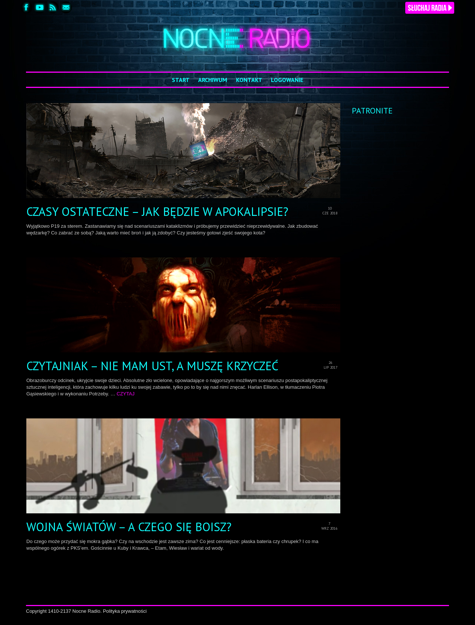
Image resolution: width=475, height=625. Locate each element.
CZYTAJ (125, 394)
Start (181, 79)
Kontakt (249, 79)
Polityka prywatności (125, 611)
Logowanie (287, 79)
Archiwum (212, 79)
